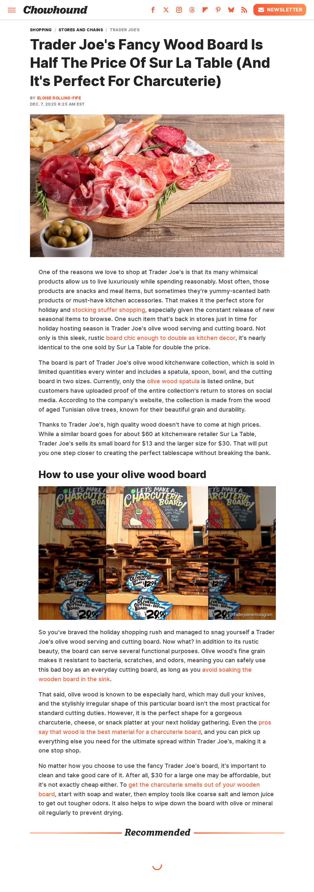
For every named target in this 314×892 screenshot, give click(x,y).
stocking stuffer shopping (108, 309)
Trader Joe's (125, 30)
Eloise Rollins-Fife (59, 97)
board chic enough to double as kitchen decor (170, 337)
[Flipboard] (205, 12)
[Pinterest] (218, 12)
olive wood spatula (173, 381)
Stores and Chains (81, 30)
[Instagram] (179, 12)
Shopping (41, 30)
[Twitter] (166, 12)
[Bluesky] (231, 12)
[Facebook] (153, 12)
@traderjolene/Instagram (250, 615)
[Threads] (192, 12)
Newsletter (279, 10)
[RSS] (244, 12)
